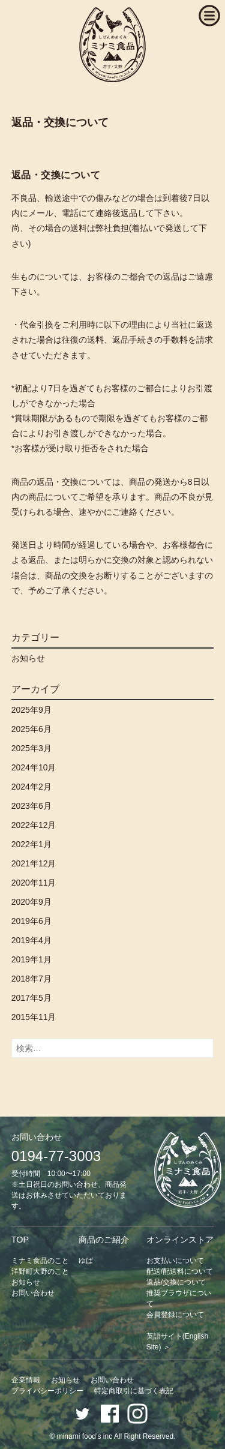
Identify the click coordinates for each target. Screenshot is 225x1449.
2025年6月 (31, 729)
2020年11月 (33, 882)
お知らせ (28, 658)
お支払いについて (175, 1260)
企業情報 (25, 1380)
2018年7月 (31, 978)
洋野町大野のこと (40, 1271)
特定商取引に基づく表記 (133, 1391)
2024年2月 (31, 786)
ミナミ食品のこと (40, 1260)
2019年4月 (31, 940)
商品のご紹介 (104, 1239)
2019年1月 (31, 959)
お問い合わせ (33, 1293)
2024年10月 (33, 767)
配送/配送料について (179, 1271)
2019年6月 (31, 921)
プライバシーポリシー (47, 1391)
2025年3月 (31, 748)
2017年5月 (31, 998)
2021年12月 (33, 863)
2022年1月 (31, 844)
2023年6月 (31, 806)
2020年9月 (31, 902)
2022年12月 (33, 825)
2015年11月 (33, 1017)
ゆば (86, 1260)
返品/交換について (176, 1282)
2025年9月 (31, 710)
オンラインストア (180, 1239)
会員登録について (175, 1314)
